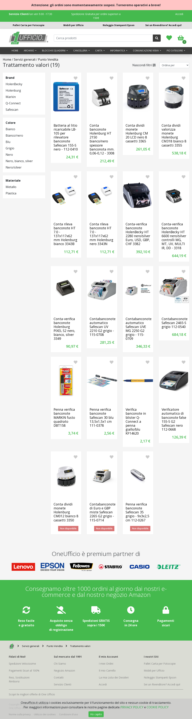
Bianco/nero (14, 135)
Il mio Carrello (107, 670)
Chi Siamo (60, 663)
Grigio (10, 148)
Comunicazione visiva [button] (146, 50)
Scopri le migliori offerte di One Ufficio (32, 694)
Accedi (179, 14)
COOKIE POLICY (158, 707)
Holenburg (13, 90)
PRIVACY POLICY (131, 707)
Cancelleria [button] (80, 50)
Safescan (12, 110)
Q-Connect (13, 103)
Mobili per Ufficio (73, 25)
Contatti (59, 677)
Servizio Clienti (62, 684)
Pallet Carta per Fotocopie (28, 25)
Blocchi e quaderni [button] (54, 50)
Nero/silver (14, 167)
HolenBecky (14, 84)
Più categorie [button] (175, 50)
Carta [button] (99, 50)
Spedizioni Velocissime (22, 663)
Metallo (11, 187)
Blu (8, 142)
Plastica (11, 193)
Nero (9, 155)
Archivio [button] (29, 50)
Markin (11, 97)
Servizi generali (24, 59)
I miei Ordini (106, 663)
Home (15, 50)
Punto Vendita (48, 59)
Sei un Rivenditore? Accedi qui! (163, 25)
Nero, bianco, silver (19, 161)
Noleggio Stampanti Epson (118, 25)
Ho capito (96, 714)
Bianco (10, 129)
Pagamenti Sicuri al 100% (24, 670)
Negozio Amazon (64, 670)
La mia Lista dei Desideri (114, 677)
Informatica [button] (118, 50)
